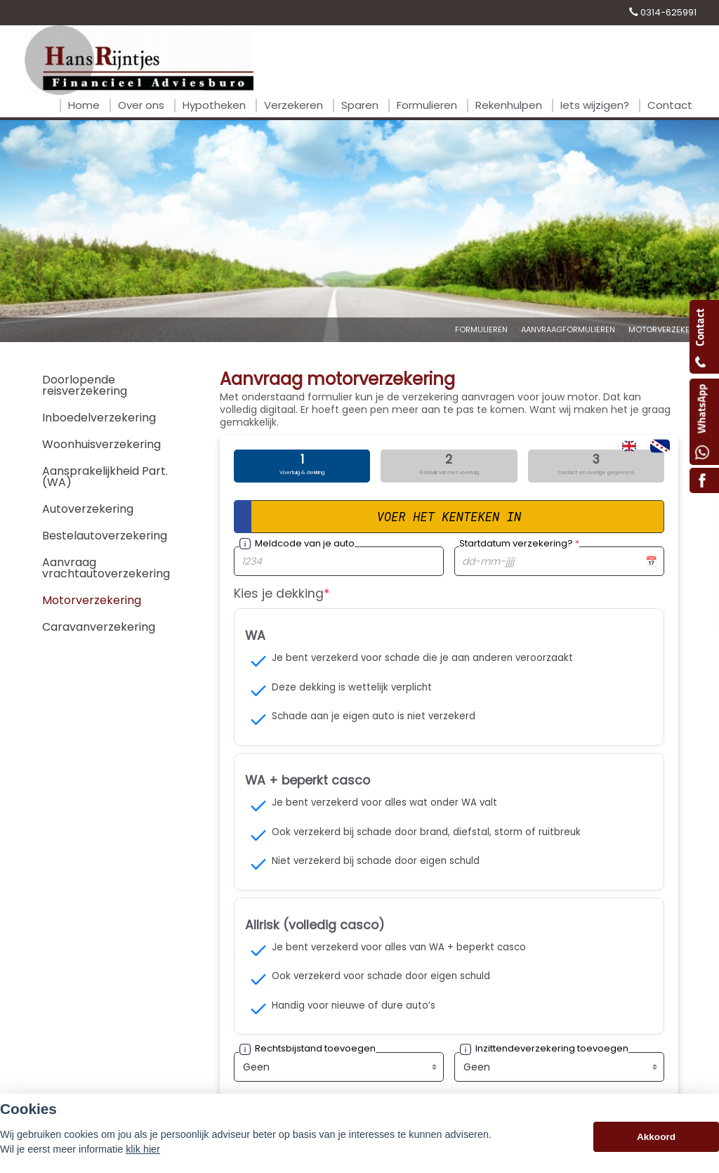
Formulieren (481, 329)
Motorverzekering (668, 329)
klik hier (143, 1149)
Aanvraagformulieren (568, 329)
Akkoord (656, 1137)
